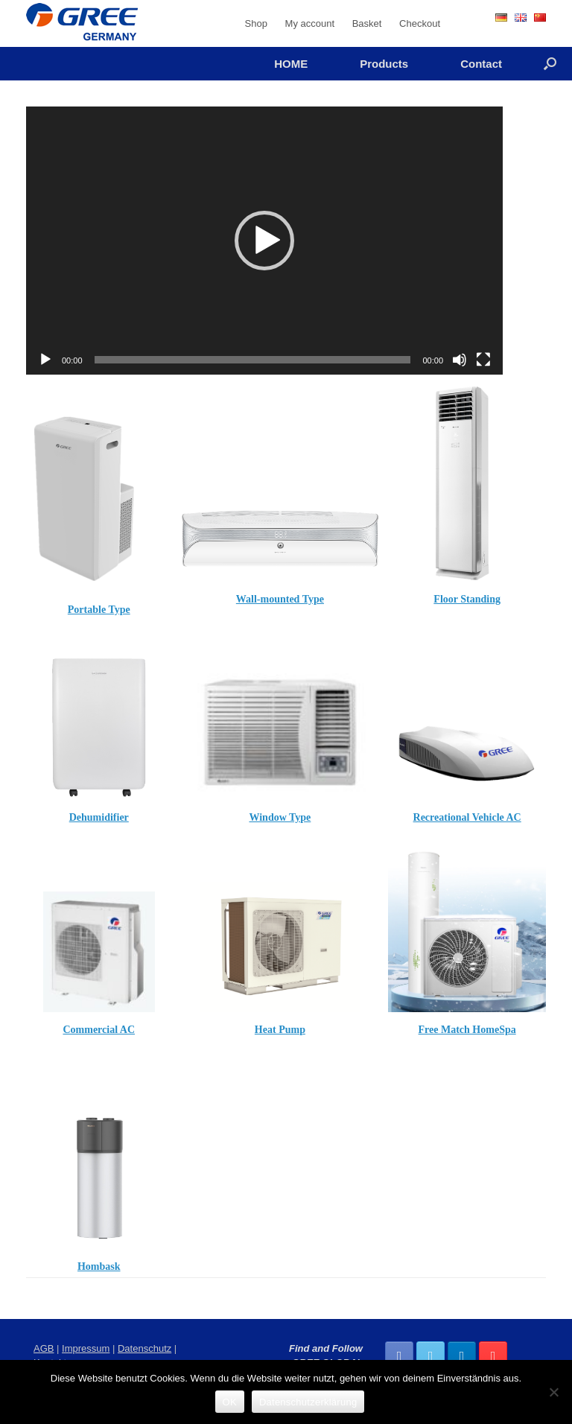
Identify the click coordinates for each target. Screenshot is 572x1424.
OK (230, 1402)
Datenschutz (144, 1348)
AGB (44, 1348)
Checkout (419, 23)
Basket (367, 23)
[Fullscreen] (483, 359)
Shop (256, 23)
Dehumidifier (99, 817)
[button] (264, 240)
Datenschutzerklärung (308, 1402)
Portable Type (99, 609)
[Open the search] (550, 63)
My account (309, 23)
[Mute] (459, 359)
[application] (264, 241)
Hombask (99, 1266)
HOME (291, 63)
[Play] (45, 359)
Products (384, 63)
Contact (481, 63)
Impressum (85, 1348)
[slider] (253, 359)
